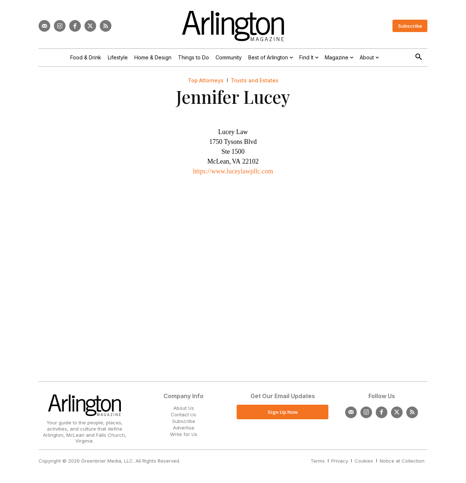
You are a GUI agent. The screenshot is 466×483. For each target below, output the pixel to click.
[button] (418, 57)
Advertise (183, 428)
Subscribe (183, 421)
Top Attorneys (206, 80)
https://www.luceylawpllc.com (233, 171)
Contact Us (183, 414)
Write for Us (183, 434)
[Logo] (233, 26)
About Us (183, 408)
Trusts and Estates (255, 80)
